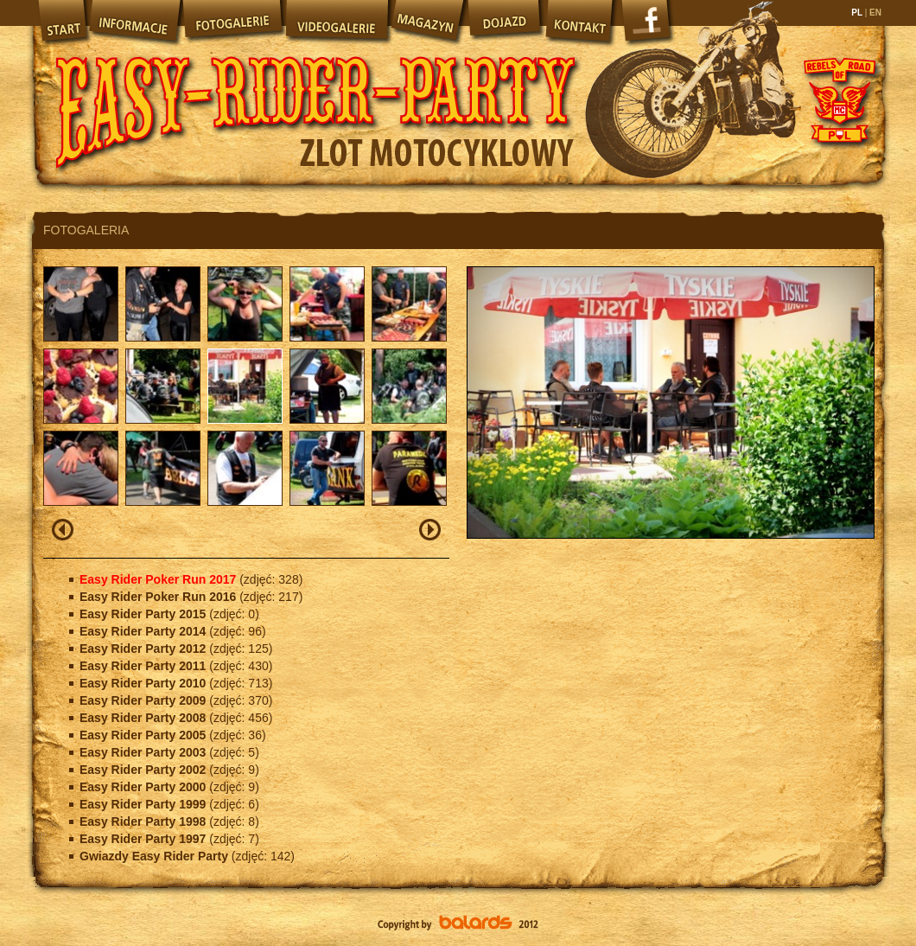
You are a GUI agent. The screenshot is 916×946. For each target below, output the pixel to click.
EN (874, 12)
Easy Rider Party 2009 (144, 700)
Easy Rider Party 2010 (144, 683)
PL (857, 12)
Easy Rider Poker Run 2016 (159, 597)
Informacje (134, 21)
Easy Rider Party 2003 (144, 752)
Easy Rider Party (315, 95)
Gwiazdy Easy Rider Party (156, 856)
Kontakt (581, 21)
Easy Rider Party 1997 (144, 839)
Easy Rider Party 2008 (144, 718)
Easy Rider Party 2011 (144, 666)
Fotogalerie (232, 21)
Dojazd (505, 21)
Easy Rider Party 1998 (144, 821)
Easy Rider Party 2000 (144, 787)
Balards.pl (458, 924)
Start (61, 21)
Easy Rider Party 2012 (144, 648)
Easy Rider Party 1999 (144, 804)
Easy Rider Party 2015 (144, 614)
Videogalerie (336, 21)
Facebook (648, 26)
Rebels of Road (838, 99)
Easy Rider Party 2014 (144, 631)
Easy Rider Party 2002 (144, 770)
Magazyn (427, 21)
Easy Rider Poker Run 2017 (159, 579)
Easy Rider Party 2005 (144, 735)
